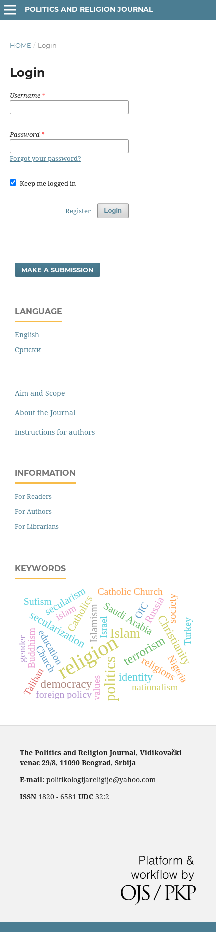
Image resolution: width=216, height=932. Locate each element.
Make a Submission (58, 270)
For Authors (33, 511)
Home (21, 45)
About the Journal (45, 412)
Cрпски (28, 349)
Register (78, 210)
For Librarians (37, 526)
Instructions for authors (55, 432)
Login (113, 210)
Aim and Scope (40, 393)
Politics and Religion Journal (89, 9)
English (27, 334)
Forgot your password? (46, 158)
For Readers (33, 496)
